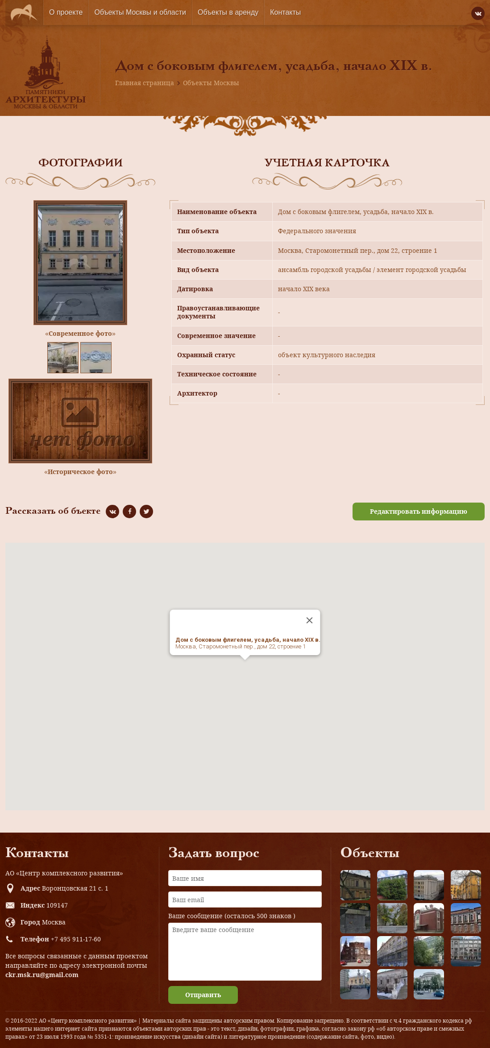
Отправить (203, 994)
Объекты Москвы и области (140, 12)
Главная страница (144, 82)
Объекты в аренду (228, 12)
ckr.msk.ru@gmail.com (42, 974)
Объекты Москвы (211, 82)
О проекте (66, 12)
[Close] (309, 620)
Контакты (285, 12)
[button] (245, 668)
